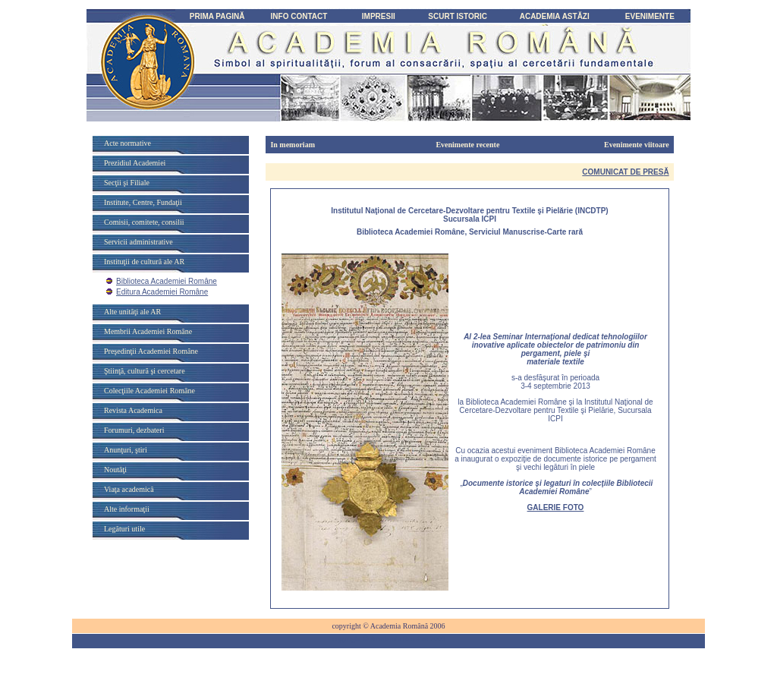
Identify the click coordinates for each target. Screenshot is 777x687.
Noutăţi (115, 469)
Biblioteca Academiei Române (166, 281)
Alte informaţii (126, 509)
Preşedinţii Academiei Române (151, 351)
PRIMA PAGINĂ (217, 16)
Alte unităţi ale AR (132, 311)
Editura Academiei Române (162, 292)
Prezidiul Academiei (134, 163)
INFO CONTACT (299, 16)
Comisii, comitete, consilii (144, 222)
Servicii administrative (138, 242)
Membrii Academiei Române (148, 331)
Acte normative (127, 143)
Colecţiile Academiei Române (149, 390)
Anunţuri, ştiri (125, 450)
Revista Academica (133, 410)
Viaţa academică (129, 489)
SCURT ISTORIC (457, 16)
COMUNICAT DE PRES (625, 172)
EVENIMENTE (650, 16)
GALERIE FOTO (555, 507)
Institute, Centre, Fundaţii (143, 202)
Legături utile (124, 529)
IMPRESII (378, 16)
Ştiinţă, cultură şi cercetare (144, 371)
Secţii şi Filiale (126, 182)
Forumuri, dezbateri (134, 430)
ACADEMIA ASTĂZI (555, 16)
